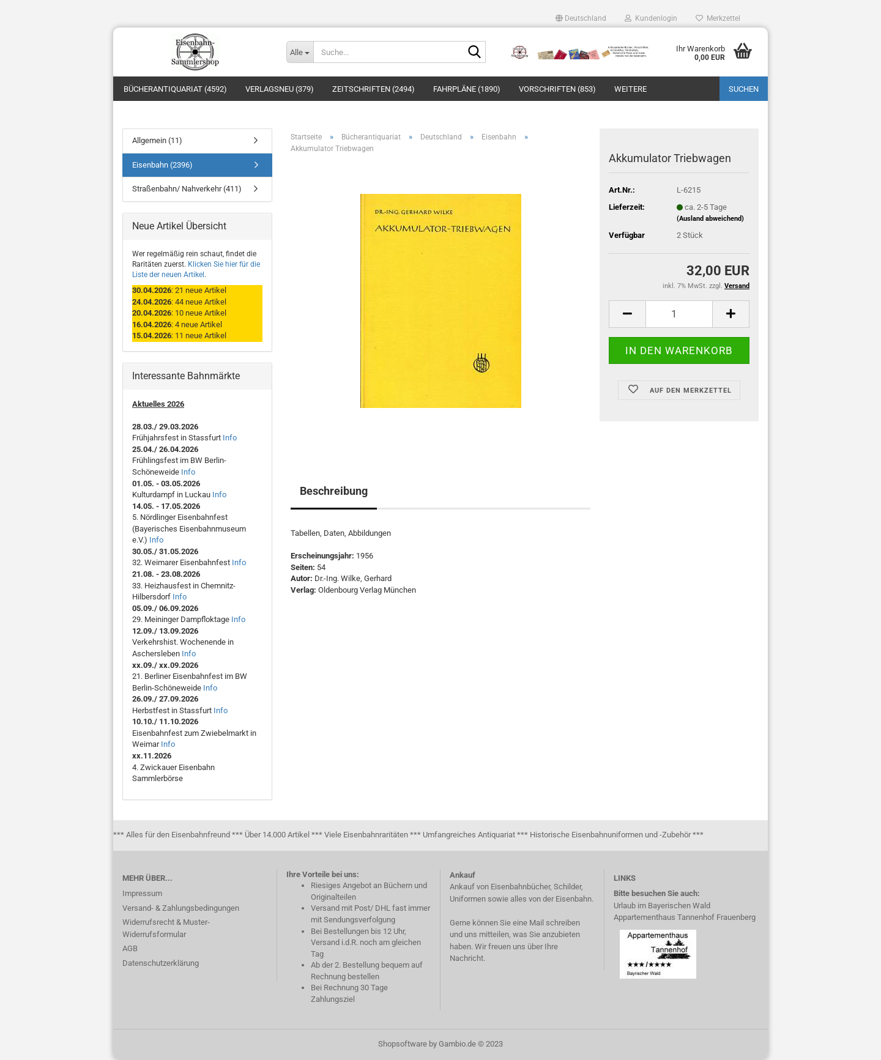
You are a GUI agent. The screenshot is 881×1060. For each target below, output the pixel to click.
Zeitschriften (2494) (373, 89)
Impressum (142, 893)
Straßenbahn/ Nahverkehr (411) (187, 188)
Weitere (630, 89)
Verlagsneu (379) (279, 89)
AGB (130, 948)
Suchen (744, 89)
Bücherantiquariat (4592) (175, 89)
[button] (580, 18)
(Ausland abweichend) (710, 219)
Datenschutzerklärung (160, 963)
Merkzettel (718, 18)
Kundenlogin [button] (651, 18)
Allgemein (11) (157, 140)
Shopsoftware (402, 1043)
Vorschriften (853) (557, 89)
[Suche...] (299, 52)
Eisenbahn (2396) (162, 164)
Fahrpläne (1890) (466, 89)
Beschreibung (334, 490)
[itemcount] (679, 314)
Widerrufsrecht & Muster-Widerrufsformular (166, 928)
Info (230, 437)
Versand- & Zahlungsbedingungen (180, 908)
